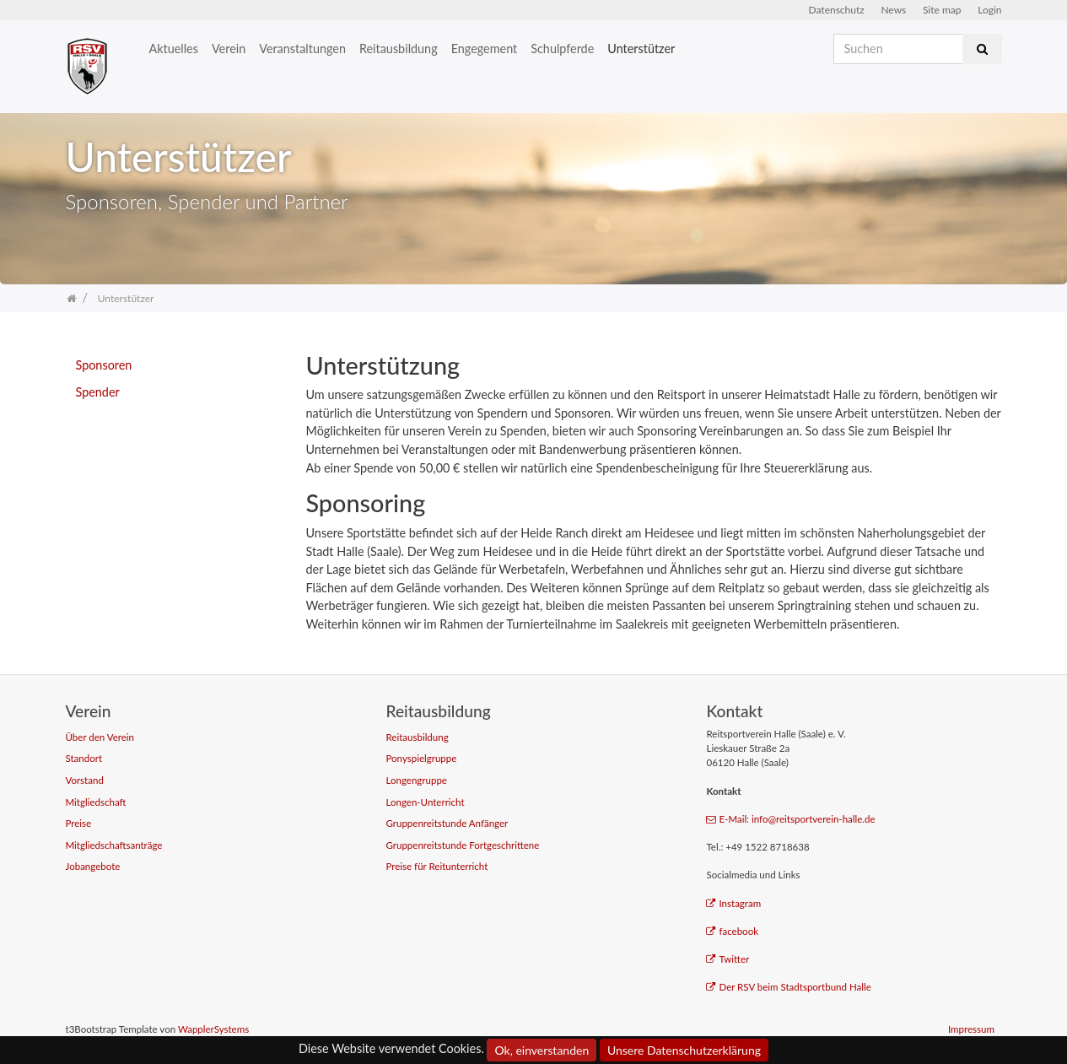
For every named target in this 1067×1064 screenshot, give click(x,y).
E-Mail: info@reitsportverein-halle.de (790, 818)
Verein (228, 48)
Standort (84, 758)
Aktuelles (173, 48)
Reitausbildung (398, 48)
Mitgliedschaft (96, 802)
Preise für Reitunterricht (436, 866)
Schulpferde (562, 48)
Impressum (971, 1028)
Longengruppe (415, 780)
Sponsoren (104, 365)
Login (989, 9)
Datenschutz (837, 9)
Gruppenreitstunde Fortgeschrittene (462, 845)
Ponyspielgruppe (420, 758)
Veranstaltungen (302, 48)
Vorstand (85, 780)
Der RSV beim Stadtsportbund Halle (788, 986)
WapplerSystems (213, 1028)
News (893, 9)
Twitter (727, 958)
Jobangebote (93, 866)
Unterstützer (641, 48)
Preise (79, 823)
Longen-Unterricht (424, 802)
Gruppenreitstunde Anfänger (446, 823)
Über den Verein (100, 737)
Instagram (733, 903)
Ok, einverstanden (541, 1050)
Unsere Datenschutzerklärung (684, 1050)
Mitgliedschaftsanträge (114, 845)
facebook (732, 931)
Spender (98, 392)
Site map (942, 9)
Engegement (484, 48)
